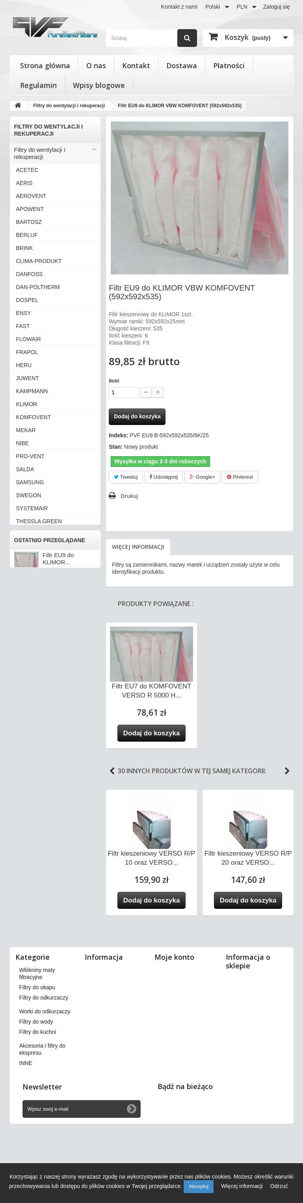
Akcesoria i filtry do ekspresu (39, 812)
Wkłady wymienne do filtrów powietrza (50, 714)
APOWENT (30, 209)
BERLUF (27, 235)
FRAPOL (27, 352)
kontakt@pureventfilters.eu (260, 1081)
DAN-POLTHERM (38, 287)
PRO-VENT (30, 456)
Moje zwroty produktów (186, 980)
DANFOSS (29, 274)
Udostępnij (163, 477)
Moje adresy (173, 1001)
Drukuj (129, 496)
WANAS (26, 651)
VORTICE (28, 625)
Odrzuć (279, 1186)
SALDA (25, 469)
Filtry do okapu (33, 743)
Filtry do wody (32, 782)
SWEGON (28, 495)
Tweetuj (126, 477)
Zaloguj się (276, 7)
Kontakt (136, 65)
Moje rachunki (175, 990)
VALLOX (26, 547)
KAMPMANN (32, 391)
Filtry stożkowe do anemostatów (37, 694)
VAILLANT (29, 534)
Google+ (202, 477)
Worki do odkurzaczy (41, 769)
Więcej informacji (138, 546)
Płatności (229, 65)
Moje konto (174, 957)
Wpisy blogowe (99, 85)
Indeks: (118, 435)
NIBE (22, 443)
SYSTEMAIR (32, 508)
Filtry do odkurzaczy (40, 756)
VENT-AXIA (30, 586)
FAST (23, 326)
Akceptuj (198, 1186)
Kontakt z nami (179, 7)
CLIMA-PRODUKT (39, 261)
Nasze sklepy (105, 970)
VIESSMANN (32, 612)
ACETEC (27, 170)
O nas (96, 65)
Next (287, 771)
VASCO (25, 560)
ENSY (23, 313)
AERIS (24, 183)
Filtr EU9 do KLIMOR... (58, 879)
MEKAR (26, 430)
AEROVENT (31, 196)
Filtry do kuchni (34, 795)
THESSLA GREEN (39, 521)
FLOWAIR (28, 339)
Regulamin (38, 85)
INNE (22, 677)
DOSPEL (27, 300)
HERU (24, 365)
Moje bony (171, 1028)
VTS (21, 638)
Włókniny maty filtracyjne (46, 730)
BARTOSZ (29, 222)
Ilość (114, 381)
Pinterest (240, 477)
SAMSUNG (30, 482)
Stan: (116, 447)
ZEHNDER (29, 664)
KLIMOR (26, 404)
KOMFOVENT (33, 417)
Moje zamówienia (179, 970)
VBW (22, 573)
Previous (112, 771)
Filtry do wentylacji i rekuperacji (39, 153)
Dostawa (181, 65)
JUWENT (27, 378)
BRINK (24, 248)
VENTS (25, 599)
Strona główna (45, 65)
